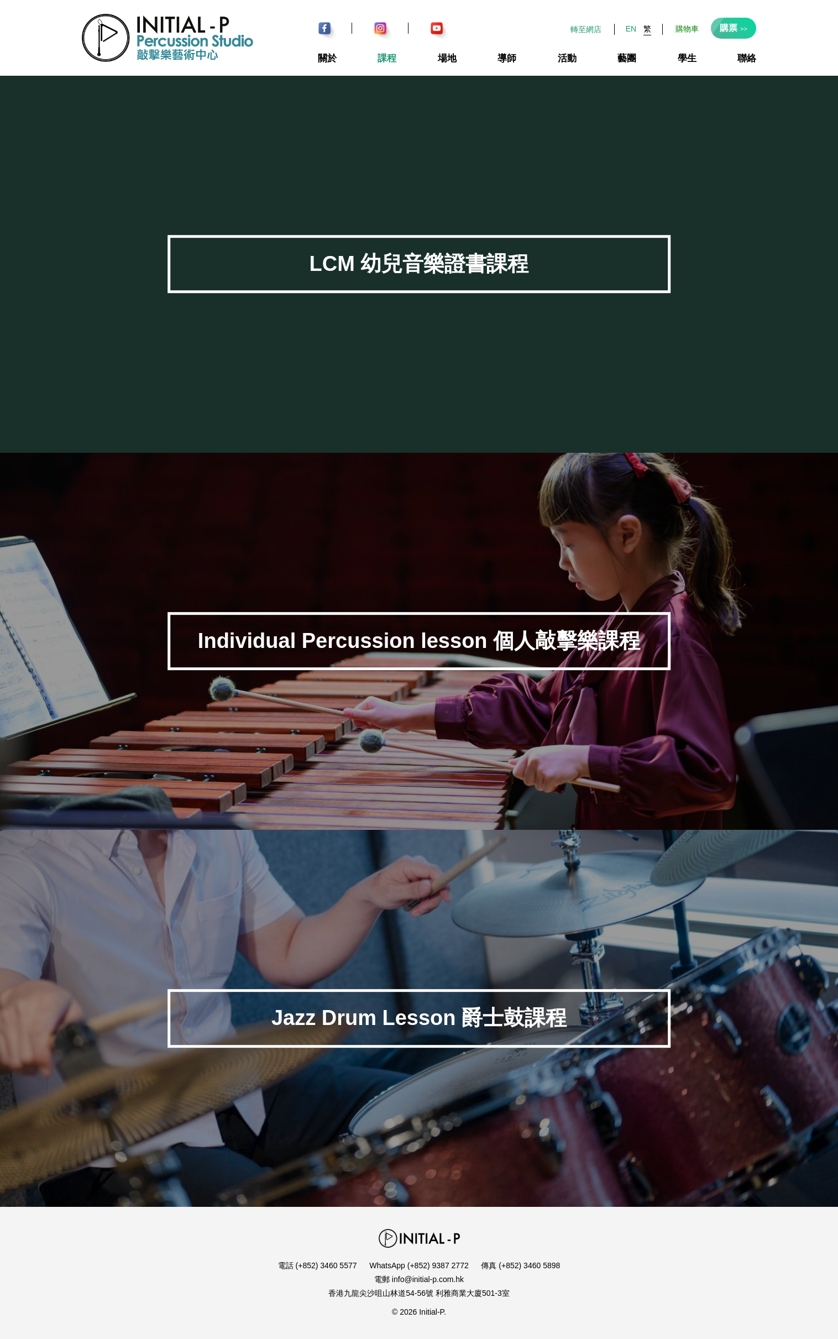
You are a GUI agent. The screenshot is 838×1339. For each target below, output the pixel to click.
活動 (567, 58)
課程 (387, 58)
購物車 (687, 28)
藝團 (626, 58)
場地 (447, 58)
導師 (506, 58)
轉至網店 (585, 29)
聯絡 (746, 58)
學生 (687, 58)
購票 (733, 28)
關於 (327, 58)
